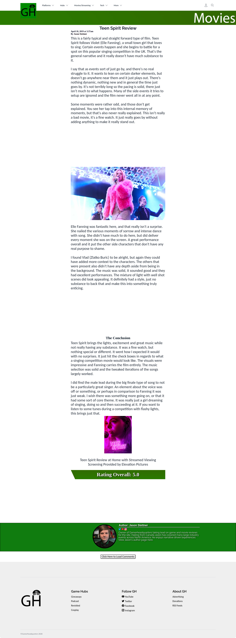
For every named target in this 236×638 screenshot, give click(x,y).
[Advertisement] (118, 145)
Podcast (75, 601)
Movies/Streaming (91, 5)
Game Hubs (79, 591)
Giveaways (76, 596)
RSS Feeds (177, 605)
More (129, 5)
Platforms (49, 5)
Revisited (75, 605)
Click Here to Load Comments (118, 556)
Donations (177, 601)
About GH (179, 591)
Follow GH (129, 591)
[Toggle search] (212, 5)
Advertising (178, 596)
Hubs (68, 5)
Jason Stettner (80, 34)
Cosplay (75, 610)
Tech (113, 5)
